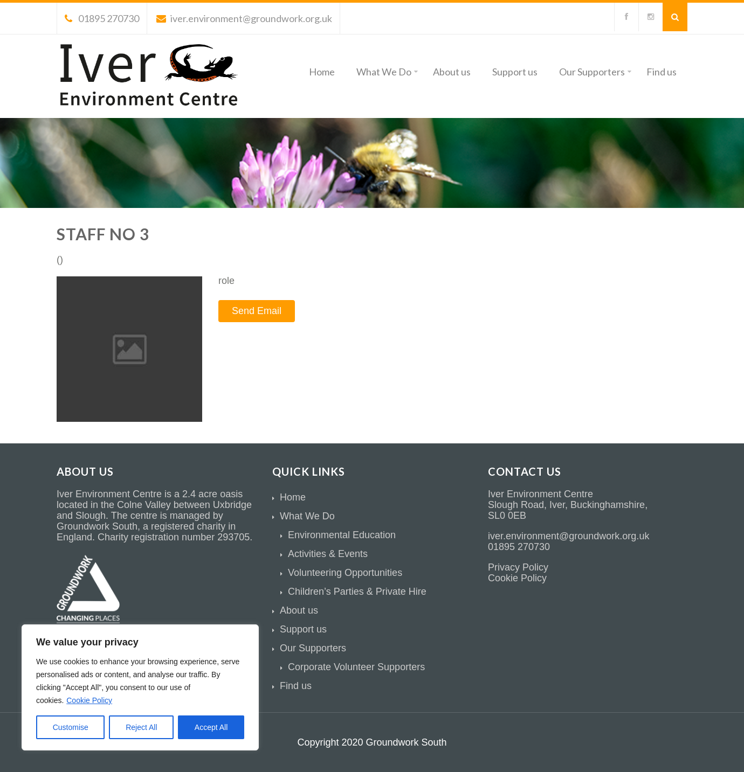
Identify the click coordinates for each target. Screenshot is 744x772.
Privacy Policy (518, 567)
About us (452, 72)
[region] (140, 687)
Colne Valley (144, 504)
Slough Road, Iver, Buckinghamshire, (567, 504)
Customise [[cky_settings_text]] (70, 727)
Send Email (256, 310)
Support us (515, 72)
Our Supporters (595, 72)
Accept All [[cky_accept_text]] (211, 727)
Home (322, 72)
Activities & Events (328, 553)
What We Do (387, 72)
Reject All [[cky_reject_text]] (141, 727)
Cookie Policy (89, 700)
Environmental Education (342, 535)
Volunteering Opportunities (345, 572)
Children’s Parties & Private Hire (357, 591)
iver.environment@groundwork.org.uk (244, 18)
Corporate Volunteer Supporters (356, 667)
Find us (661, 72)
